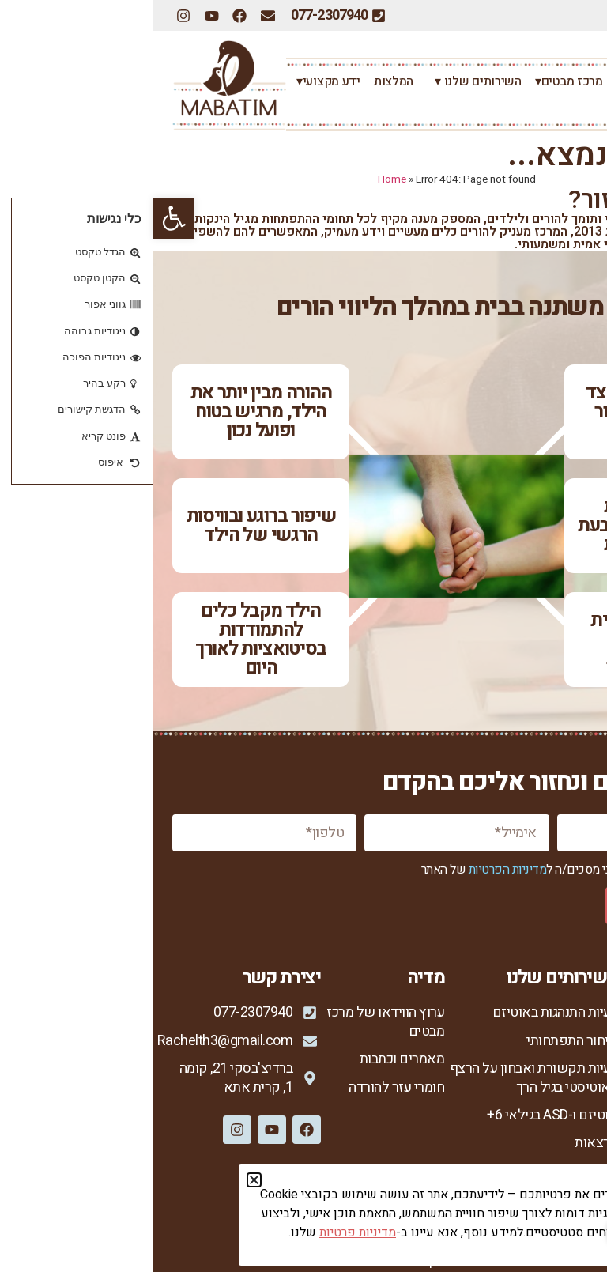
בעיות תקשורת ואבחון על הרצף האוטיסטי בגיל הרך (380, 1077)
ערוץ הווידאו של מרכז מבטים (232, 1021)
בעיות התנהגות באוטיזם (402, 1012)
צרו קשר (564, 106)
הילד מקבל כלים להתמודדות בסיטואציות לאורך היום (107, 639)
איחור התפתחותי (418, 1041)
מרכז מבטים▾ (416, 81)
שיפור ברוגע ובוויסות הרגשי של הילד (108, 525)
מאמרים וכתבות (249, 1059)
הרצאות (442, 1143)
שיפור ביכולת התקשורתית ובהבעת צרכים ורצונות (499, 525)
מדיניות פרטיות (547, 1179)
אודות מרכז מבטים (538, 1041)
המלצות (240, 81)
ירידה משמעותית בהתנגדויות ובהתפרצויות (499, 639)
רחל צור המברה (505, 81)
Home (238, 179)
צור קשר (565, 1152)
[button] (20, 218)
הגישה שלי (558, 1097)
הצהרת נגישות (549, 1205)
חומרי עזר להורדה (243, 1087)
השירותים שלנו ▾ (320, 81)
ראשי (574, 81)
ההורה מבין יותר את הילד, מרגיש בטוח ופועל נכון (108, 411)
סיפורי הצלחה (550, 1124)
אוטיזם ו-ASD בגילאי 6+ (399, 1115)
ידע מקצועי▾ (171, 81)
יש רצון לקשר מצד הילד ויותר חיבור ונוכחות (499, 411)
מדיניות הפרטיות (354, 869)
